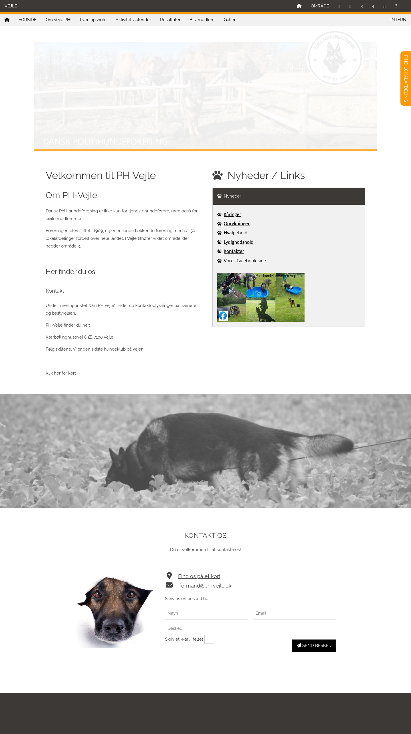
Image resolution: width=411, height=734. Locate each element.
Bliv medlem (202, 19)
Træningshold (92, 19)
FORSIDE (28, 19)
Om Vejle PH (58, 19)
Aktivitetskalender (133, 19)
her (57, 373)
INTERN (398, 19)
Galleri (230, 19)
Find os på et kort (199, 576)
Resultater (170, 19)
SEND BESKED (314, 645)
